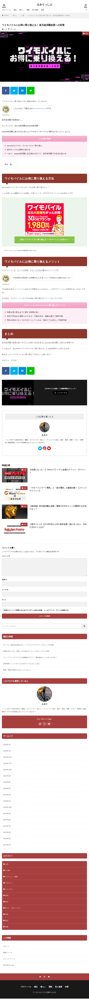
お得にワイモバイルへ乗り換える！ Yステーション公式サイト (44, 239)
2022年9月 (7, 776)
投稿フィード (7, 952)
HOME (6, 15)
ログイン (6, 946)
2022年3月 (7, 795)
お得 (22, 15)
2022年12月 (7, 757)
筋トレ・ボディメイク (13, 908)
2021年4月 (7, 845)
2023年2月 (7, 745)
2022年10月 (7, 770)
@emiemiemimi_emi (39, 108)
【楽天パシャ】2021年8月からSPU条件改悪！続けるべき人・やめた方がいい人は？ (58, 525)
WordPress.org (8, 965)
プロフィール (6, 10)
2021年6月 (7, 832)
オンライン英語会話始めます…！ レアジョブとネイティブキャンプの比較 (28, 645)
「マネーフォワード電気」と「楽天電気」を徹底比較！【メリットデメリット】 (58, 489)
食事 (6, 927)
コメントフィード (9, 959)
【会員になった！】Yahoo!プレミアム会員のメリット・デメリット (57, 471)
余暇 (42, 10)
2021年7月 (7, 826)
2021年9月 (7, 813)
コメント (6, 556)
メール (5, 589)
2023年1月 (7, 751)
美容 (6, 914)
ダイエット (9, 883)
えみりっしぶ (44, 4)
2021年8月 (7, 820)
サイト (4, 600)
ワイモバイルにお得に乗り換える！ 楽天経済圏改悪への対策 (49, 15)
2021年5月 (7, 838)
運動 (28, 10)
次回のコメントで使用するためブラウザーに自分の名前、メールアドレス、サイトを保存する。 (37, 610)
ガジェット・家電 (11, 877)
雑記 (15, 10)
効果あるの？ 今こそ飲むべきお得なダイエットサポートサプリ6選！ (26, 651)
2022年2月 (7, 801)
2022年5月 (7, 788)
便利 (6, 895)
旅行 (6, 902)
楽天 (14, 29)
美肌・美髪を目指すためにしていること (17, 670)
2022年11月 (7, 763)
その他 (7, 870)
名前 (4, 579)
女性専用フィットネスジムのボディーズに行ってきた (21, 664)
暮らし (21, 10)
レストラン (9, 889)
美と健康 (35, 10)
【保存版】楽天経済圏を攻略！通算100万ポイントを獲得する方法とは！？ (58, 507)
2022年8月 (7, 782)
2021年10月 (7, 807)
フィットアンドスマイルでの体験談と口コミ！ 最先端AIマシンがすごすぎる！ (30, 657)
